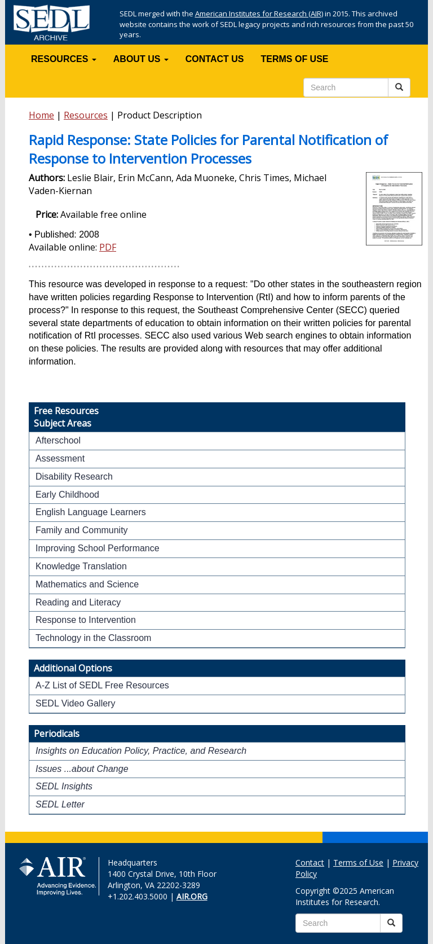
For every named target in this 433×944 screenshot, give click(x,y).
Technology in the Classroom (93, 638)
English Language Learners (91, 512)
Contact (309, 862)
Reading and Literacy (78, 602)
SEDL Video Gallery (75, 703)
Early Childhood (67, 494)
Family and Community (82, 530)
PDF (107, 247)
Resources (86, 115)
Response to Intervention (86, 620)
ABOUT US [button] (141, 59)
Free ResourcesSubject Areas (66, 417)
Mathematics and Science (87, 584)
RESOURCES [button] (63, 59)
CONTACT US (214, 59)
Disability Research (74, 476)
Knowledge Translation (81, 566)
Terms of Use (358, 862)
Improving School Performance (98, 548)
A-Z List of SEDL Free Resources (102, 685)
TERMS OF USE (295, 59)
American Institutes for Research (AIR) (259, 13)
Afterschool (58, 440)
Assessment (60, 458)
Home (41, 115)
